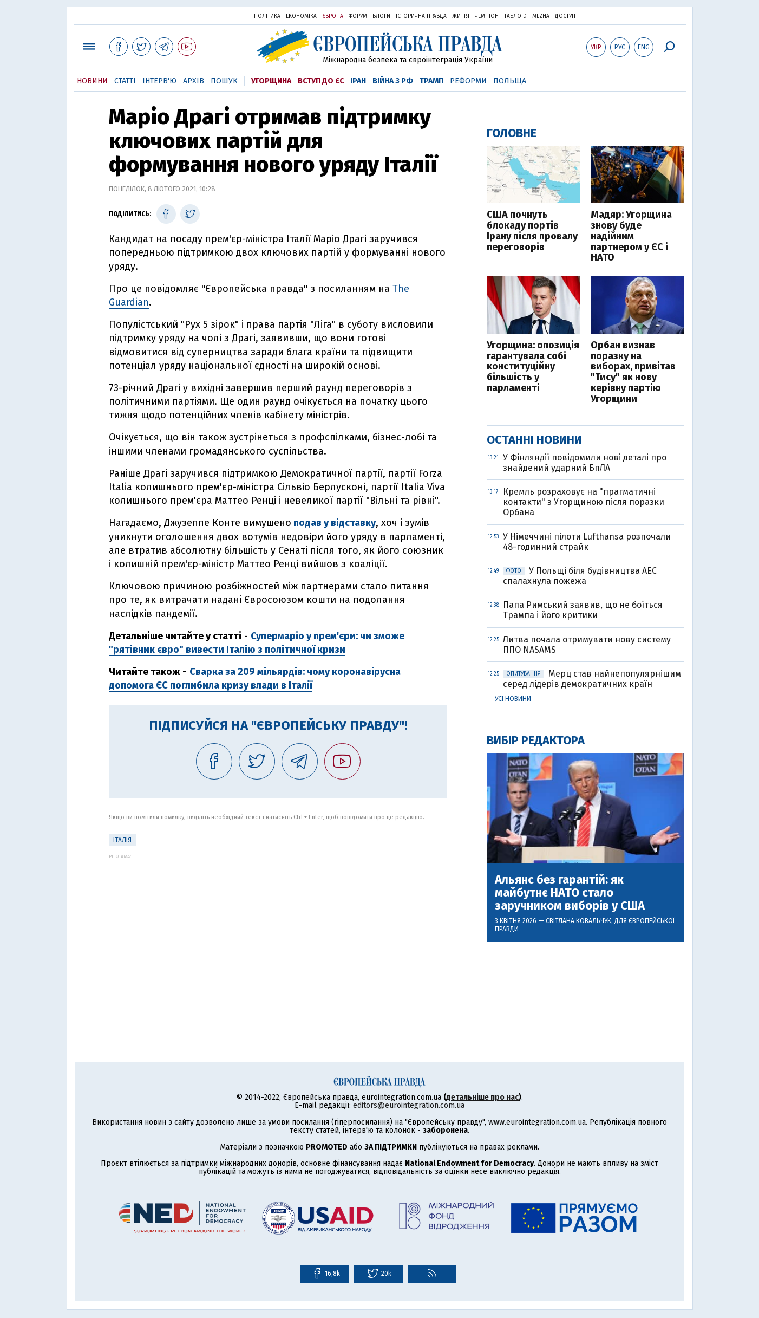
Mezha (540, 16)
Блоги (381, 16)
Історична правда (421, 16)
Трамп (431, 81)
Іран (358, 81)
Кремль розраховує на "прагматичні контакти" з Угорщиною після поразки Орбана (583, 501)
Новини (92, 81)
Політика (267, 16)
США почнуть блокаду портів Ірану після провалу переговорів (532, 231)
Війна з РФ (392, 81)
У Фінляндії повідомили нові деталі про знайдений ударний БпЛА (584, 462)
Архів (193, 81)
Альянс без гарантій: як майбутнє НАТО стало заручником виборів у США (570, 893)
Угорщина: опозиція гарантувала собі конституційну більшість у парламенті (533, 367)
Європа (332, 16)
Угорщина (271, 81)
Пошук (224, 81)
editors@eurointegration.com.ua (408, 1105)
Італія (122, 840)
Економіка (301, 16)
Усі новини (513, 699)
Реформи (468, 81)
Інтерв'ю (159, 81)
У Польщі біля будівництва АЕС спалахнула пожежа (580, 576)
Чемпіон (487, 16)
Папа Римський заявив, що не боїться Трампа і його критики (583, 610)
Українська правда (213, 15)
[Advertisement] (278, 935)
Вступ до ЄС (321, 81)
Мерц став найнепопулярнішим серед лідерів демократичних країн (592, 678)
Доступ (565, 16)
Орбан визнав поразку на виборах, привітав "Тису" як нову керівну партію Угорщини (633, 372)
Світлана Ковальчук (578, 921)
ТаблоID (515, 16)
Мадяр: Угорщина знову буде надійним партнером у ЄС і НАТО (631, 236)
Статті (125, 81)
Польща (509, 81)
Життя (460, 16)
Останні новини (534, 439)
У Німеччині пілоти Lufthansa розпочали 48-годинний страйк (587, 541)
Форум (358, 16)
